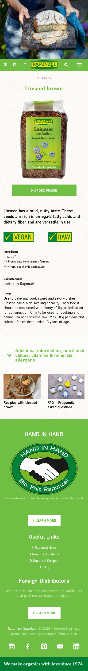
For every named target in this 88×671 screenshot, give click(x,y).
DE (5, 64)
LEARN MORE (44, 520)
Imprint (59, 628)
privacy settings (42, 634)
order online (44, 190)
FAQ (44, 567)
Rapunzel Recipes (44, 561)
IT (24, 64)
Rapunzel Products (44, 554)
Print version (67, 634)
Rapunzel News (44, 547)
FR (14, 64)
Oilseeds (44, 78)
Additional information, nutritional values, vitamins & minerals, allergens (44, 354)
